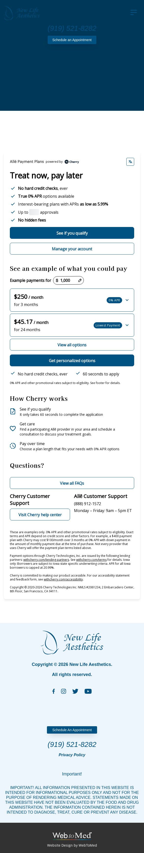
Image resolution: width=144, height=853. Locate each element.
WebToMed (88, 845)
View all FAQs (72, 483)
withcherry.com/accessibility (63, 579)
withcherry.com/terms (91, 560)
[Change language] (130, 162)
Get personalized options (72, 360)
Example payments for (30, 280)
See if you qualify (72, 233)
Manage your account (72, 249)
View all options (72, 345)
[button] (72, 300)
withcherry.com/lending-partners (46, 560)
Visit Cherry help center (40, 514)
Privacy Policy (72, 755)
